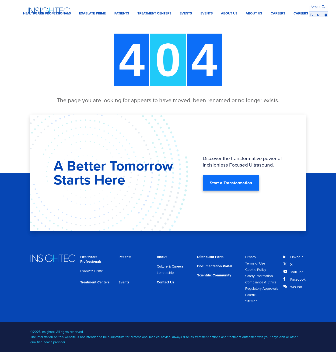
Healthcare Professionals (91, 259)
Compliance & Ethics (260, 282)
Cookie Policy (255, 270)
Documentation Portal (214, 266)
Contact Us (165, 282)
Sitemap (251, 301)
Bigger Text (292, 7)
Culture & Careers (170, 267)
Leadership (165, 273)
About (162, 257)
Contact (299, 7)
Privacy (250, 257)
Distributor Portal (210, 257)
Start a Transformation (231, 183)
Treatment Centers (94, 282)
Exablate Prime (91, 271)
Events (124, 282)
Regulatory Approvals (261, 289)
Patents (250, 295)
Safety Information (259, 276)
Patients (125, 257)
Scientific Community (214, 275)
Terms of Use (255, 263)
